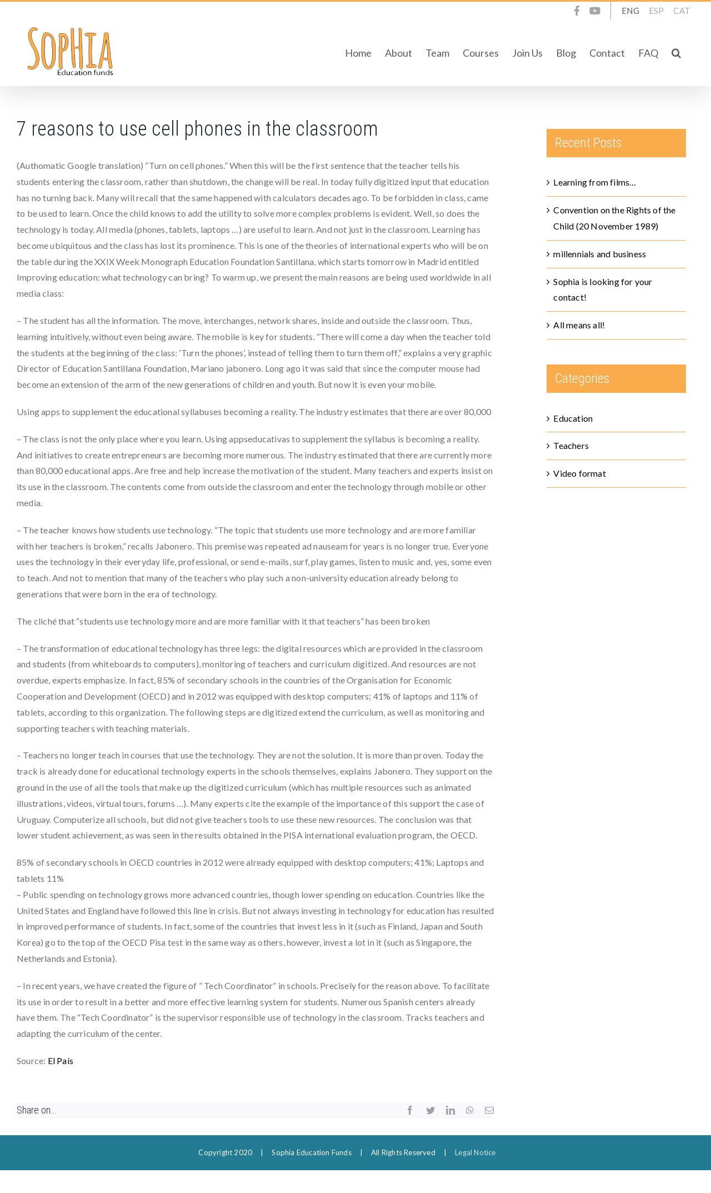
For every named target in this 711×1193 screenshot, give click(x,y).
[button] (676, 53)
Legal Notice (475, 1152)
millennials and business (599, 253)
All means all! (579, 325)
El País (60, 1060)
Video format (579, 473)
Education (573, 418)
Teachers (571, 445)
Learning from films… (594, 182)
